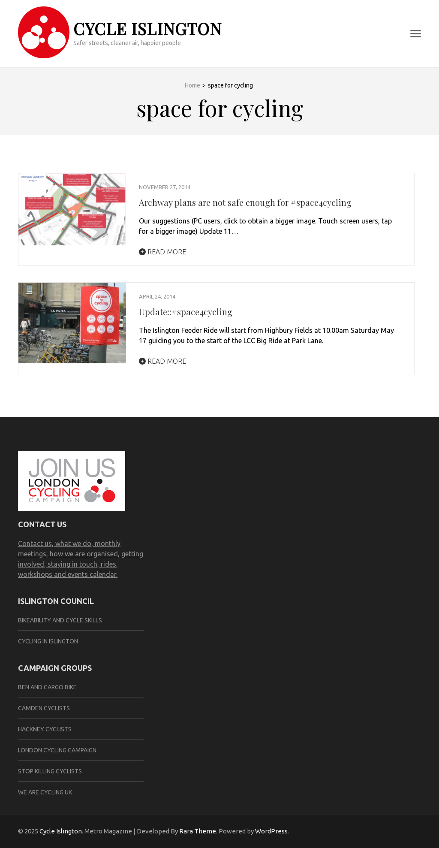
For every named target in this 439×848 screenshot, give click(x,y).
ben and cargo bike (47, 687)
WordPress (271, 831)
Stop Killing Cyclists (50, 771)
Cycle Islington (147, 28)
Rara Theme (197, 831)
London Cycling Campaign (57, 750)
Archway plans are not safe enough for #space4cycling (245, 202)
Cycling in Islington (48, 641)
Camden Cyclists (44, 708)
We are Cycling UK (45, 792)
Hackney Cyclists (45, 729)
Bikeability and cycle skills (60, 620)
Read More (162, 252)
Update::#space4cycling (185, 311)
